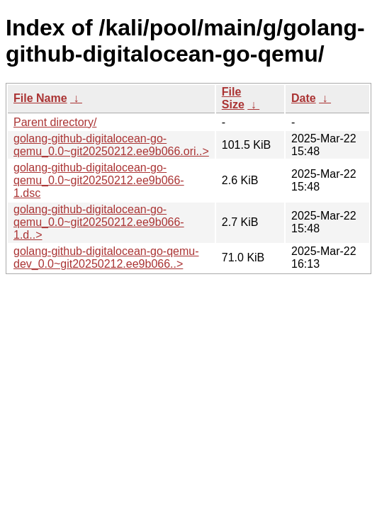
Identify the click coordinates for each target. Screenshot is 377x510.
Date (303, 98)
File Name (40, 98)
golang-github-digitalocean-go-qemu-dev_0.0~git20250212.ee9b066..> (106, 257)
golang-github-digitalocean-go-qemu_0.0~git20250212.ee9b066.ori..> (111, 144)
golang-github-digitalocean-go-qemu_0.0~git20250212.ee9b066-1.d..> (98, 222)
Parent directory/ (54, 122)
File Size (233, 98)
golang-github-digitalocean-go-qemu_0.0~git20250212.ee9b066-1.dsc (98, 180)
